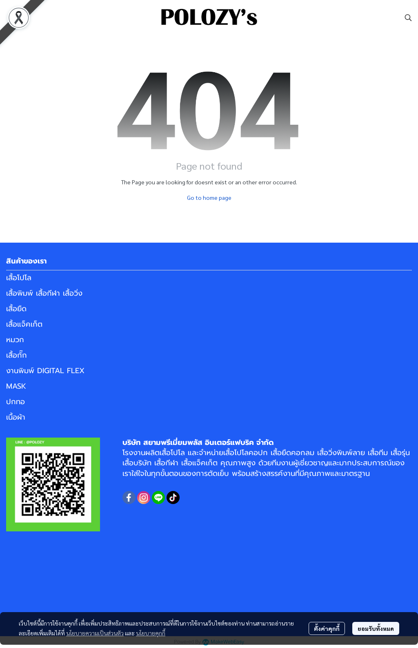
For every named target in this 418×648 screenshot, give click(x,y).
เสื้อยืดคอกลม (292, 452)
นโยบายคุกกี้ (150, 633)
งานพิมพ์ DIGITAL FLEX (45, 370)
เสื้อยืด (16, 308)
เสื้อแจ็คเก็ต (24, 324)
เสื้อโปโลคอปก (245, 452)
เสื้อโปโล (18, 277)
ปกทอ (15, 401)
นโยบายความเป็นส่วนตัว (95, 633)
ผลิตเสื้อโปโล (165, 452)
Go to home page (209, 197)
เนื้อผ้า (15, 417)
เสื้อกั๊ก (16, 355)
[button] (408, 17)
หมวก (15, 339)
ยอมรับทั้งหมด (376, 628)
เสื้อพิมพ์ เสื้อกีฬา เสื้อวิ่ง (44, 293)
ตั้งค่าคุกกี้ (327, 628)
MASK (16, 386)
